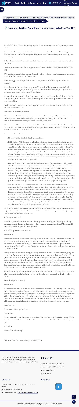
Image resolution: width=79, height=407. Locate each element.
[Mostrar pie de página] (74, 402)
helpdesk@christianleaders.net (28, 393)
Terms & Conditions (47, 370)
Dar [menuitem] (44, 3)
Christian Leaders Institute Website (52, 363)
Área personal (9, 18)
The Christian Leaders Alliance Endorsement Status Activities (53, 18)
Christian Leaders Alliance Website (52, 367)
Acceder (74, 3)
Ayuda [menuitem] (39, 3)
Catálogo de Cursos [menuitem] (28, 3)
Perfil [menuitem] (17, 3)
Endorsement (23, 18)
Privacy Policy (46, 373)
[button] (55, 3)
